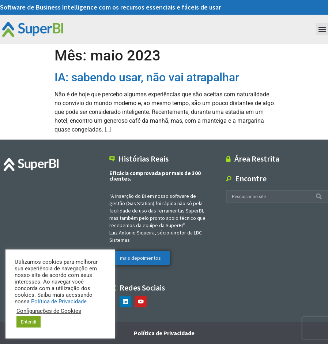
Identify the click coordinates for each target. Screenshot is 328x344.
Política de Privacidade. (59, 301)
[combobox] (271, 196)
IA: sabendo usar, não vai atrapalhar (146, 77)
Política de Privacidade (164, 333)
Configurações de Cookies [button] (48, 311)
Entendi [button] (28, 322)
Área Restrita (256, 158)
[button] (322, 29)
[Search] (320, 196)
